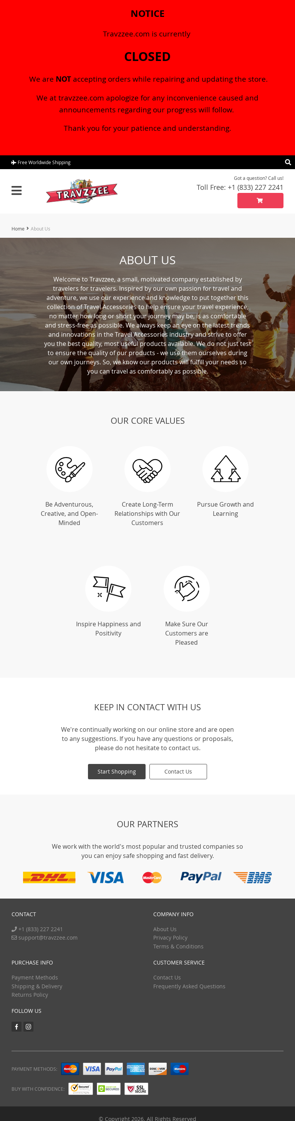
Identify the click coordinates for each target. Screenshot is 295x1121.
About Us (165, 929)
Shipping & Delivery (37, 985)
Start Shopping (117, 771)
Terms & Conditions (178, 946)
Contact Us (178, 771)
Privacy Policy (170, 937)
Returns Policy (30, 994)
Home (18, 229)
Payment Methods (35, 977)
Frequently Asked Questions (189, 985)
